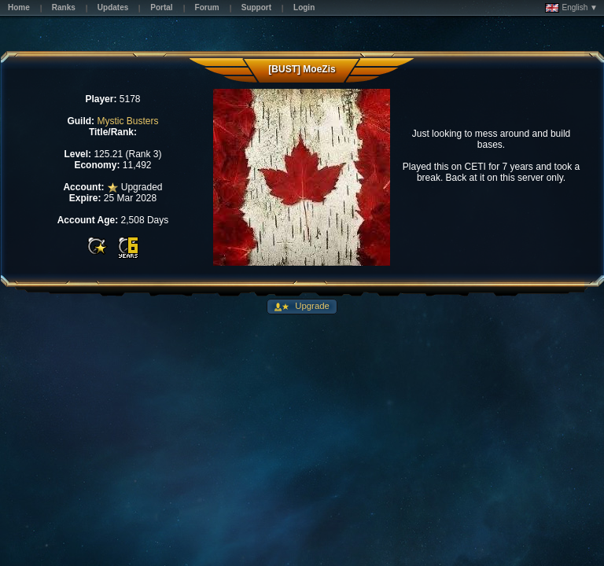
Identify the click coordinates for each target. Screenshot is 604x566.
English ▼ (571, 8)
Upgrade (311, 306)
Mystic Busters (127, 121)
